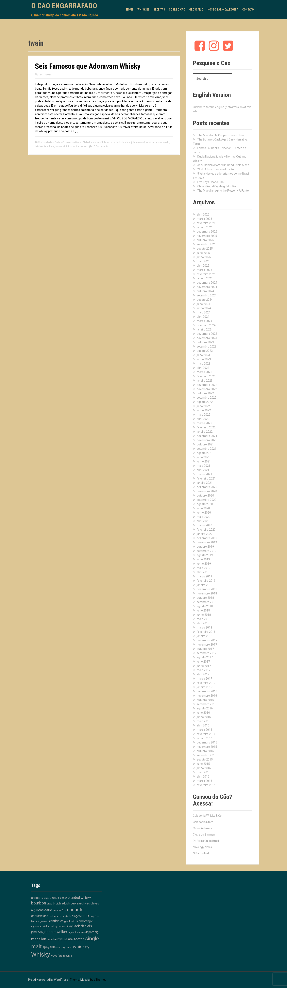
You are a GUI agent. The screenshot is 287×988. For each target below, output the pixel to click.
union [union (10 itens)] (69, 947)
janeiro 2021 (205, 482)
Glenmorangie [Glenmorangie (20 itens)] (83, 921)
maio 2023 (203, 363)
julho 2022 (203, 406)
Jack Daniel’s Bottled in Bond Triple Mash (223, 165)
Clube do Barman (204, 834)
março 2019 (204, 576)
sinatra (153, 142)
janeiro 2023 (205, 380)
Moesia (85, 979)
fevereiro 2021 (206, 478)
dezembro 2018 (207, 589)
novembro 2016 (207, 695)
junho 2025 (204, 257)
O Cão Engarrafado (64, 6)
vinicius (67, 146)
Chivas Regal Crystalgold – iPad (217, 186)
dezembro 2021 (207, 436)
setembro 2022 (206, 397)
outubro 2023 (205, 342)
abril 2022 (203, 419)
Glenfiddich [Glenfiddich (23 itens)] (56, 921)
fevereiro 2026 (206, 223)
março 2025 (204, 269)
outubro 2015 (205, 751)
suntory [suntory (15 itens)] (60, 947)
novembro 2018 (207, 593)
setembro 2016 (206, 704)
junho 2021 (204, 461)
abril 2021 (203, 470)
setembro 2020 (206, 499)
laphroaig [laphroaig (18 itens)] (92, 932)
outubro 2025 (205, 240)
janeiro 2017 (205, 687)
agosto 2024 (205, 299)
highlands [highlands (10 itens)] (36, 926)
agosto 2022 (205, 401)
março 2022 (204, 423)
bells (89, 142)
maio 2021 (203, 465)
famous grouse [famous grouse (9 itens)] (39, 921)
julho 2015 (203, 763)
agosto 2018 (205, 606)
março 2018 (204, 627)
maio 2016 (203, 721)
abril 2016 (203, 725)
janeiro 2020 (205, 533)
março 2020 (204, 525)
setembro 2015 (206, 755)
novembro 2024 (207, 287)
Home (129, 9)
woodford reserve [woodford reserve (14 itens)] (61, 955)
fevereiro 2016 (206, 734)
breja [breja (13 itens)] (49, 903)
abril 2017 (203, 674)
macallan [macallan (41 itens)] (38, 939)
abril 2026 (203, 214)
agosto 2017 (205, 657)
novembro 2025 (207, 235)
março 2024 (204, 321)
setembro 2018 (206, 602)
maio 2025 (203, 261)
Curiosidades (46, 142)
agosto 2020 (205, 504)
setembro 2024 (206, 295)
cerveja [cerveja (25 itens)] (76, 903)
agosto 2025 (205, 248)
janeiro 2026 (205, 227)
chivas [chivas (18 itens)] (85, 903)
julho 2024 (203, 304)
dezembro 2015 (207, 742)
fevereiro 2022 (206, 427)
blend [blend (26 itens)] (53, 898)
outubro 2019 (205, 546)
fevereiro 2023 (206, 376)
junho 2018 (204, 614)
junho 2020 (204, 512)
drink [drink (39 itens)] (85, 916)
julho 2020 (203, 508)
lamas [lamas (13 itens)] (82, 932)
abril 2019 (203, 572)
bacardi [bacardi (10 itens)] (45, 898)
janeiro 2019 (205, 585)
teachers (49, 146)
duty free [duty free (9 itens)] (94, 916)
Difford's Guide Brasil (206, 840)
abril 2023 (203, 367)
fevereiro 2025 (206, 274)
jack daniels (123, 142)
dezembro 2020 (207, 487)
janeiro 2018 (205, 636)
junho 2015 (204, 768)
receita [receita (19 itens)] (51, 939)
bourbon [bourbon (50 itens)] (38, 903)
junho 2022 (204, 410)
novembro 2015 (207, 746)
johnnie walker (139, 142)
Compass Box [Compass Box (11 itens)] (58, 910)
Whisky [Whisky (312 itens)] (40, 954)
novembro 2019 (207, 542)
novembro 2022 (207, 389)
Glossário (196, 9)
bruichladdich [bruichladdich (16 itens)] (61, 903)
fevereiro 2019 (206, 580)
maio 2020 (203, 516)
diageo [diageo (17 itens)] (76, 916)
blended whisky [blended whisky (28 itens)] (79, 898)
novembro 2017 (207, 644)
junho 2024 (204, 308)
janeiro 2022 (205, 431)
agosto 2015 (205, 759)
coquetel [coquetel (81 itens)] (76, 909)
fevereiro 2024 (206, 325)
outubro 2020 (205, 495)
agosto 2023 (205, 350)
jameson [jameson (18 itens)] (37, 932)
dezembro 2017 (207, 640)
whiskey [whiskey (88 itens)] (81, 946)
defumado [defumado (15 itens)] (55, 916)
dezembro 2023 (207, 333)
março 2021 (204, 474)
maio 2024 (203, 312)
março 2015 (204, 780)
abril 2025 (203, 265)
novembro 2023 (207, 338)
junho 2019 (204, 563)
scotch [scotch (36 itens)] (79, 939)
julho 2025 (203, 252)
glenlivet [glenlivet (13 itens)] (69, 921)
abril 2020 (203, 521)
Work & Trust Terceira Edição (215, 169)
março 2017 (204, 678)
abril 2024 (203, 316)
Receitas (159, 9)
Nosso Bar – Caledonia (222, 9)
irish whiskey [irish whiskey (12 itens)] (50, 926)
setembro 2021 (206, 448)
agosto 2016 (205, 708)
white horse (79, 146)
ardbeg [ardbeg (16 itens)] (35, 897)
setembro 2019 (206, 550)
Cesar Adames (202, 828)
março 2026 (204, 218)
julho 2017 (203, 661)
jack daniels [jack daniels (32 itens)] (82, 926)
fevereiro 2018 (206, 631)
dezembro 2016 (207, 691)
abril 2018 (203, 623)
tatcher (39, 146)
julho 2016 (203, 712)
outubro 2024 (205, 291)
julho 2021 (203, 457)
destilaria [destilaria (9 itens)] (66, 916)
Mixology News (202, 847)
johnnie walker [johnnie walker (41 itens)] (55, 932)
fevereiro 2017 (206, 682)
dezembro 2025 (207, 231)
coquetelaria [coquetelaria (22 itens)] (39, 916)
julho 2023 (203, 355)
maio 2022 (203, 414)
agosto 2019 (205, 555)
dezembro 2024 (207, 282)
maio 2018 (203, 619)
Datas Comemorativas (68, 142)
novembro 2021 (207, 440)
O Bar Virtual (201, 853)
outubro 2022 (205, 393)
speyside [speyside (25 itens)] (49, 947)
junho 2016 (204, 717)
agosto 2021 (205, 453)
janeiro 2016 (205, 738)
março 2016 (204, 729)
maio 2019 (203, 568)
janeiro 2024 (205, 329)
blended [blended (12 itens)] (62, 897)
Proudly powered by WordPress (48, 979)
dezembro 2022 (207, 384)
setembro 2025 (206, 244)
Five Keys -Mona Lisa (210, 182)
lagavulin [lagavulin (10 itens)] (73, 932)
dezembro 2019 (207, 538)
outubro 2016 (205, 700)
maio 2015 (203, 772)
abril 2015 (203, 776)
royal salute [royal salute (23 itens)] (64, 939)
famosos (109, 142)
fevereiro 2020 (206, 529)
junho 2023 (204, 359)
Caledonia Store (203, 822)
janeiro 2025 (205, 278)
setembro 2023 (206, 346)
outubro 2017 (205, 648)
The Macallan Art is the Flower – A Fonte (223, 190)
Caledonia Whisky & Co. (207, 815)
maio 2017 (203, 670)
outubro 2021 (205, 444)
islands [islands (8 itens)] (61, 926)
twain (58, 146)
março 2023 (204, 372)
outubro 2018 (205, 597)
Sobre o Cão (177, 9)
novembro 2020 (207, 491)
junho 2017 (204, 665)
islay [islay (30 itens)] (69, 926)
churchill (98, 142)
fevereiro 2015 (206, 785)
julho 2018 (203, 610)
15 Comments (100, 146)
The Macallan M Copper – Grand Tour (221, 135)
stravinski (163, 142)
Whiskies (143, 9)
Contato (248, 9)
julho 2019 (203, 559)
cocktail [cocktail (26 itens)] (44, 910)
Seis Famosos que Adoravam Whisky (87, 66)
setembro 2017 (206, 653)
